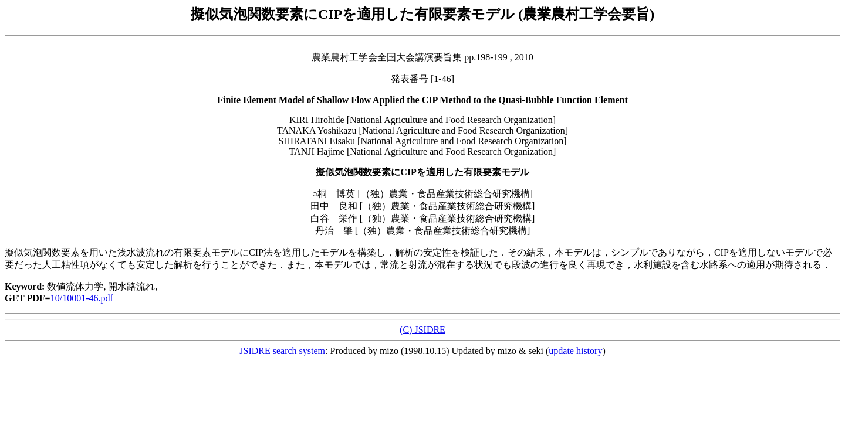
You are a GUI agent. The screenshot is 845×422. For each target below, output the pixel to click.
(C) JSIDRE (422, 330)
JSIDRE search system (282, 351)
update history (575, 351)
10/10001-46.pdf (81, 298)
